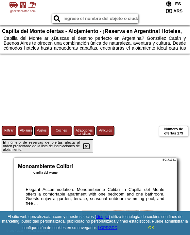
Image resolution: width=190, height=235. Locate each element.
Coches (61, 130)
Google (102, 216)
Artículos (105, 130)
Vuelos (41, 130)
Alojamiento (26, 130)
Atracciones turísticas (84, 132)
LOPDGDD (107, 228)
